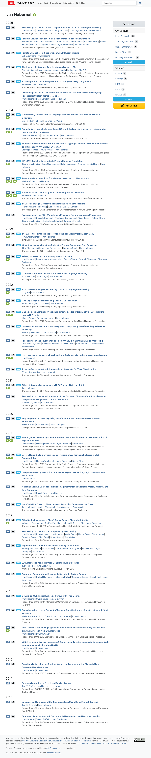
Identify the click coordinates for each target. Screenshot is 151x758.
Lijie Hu (25, 121)
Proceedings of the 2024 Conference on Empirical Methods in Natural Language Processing (64, 209)
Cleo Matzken (28, 276)
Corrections (56, 2)
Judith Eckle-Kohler (47, 616)
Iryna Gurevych (49, 44)
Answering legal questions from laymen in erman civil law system (55, 178)
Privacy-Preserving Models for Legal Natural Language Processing (55, 289)
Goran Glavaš (62, 41)
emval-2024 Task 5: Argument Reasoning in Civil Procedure (53, 192)
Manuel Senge (28, 318)
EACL (117, 89)
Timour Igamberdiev (78, 30)
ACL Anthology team (54, 748)
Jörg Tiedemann (58, 99)
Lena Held (26, 84)
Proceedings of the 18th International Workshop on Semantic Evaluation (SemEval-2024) (62, 198)
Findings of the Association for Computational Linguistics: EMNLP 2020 (54, 427)
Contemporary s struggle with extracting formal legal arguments (56, 81)
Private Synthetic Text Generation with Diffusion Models (50, 53)
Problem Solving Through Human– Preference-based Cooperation (56, 38)
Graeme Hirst (88, 548)
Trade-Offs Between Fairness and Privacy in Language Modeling (54, 273)
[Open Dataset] (7, 458)
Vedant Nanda (59, 70)
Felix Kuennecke (68, 164)
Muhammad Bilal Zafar (77, 70)
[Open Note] (11, 181)
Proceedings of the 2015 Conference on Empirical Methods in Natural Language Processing (63, 673)
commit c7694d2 (54, 753)
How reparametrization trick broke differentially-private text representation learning (64, 355)
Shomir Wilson (95, 30)
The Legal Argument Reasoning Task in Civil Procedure (49, 300)
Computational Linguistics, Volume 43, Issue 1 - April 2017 (48, 569)
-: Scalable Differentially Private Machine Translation (52, 161)
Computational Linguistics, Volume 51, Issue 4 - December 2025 (51, 47)
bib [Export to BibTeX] (13, 27)
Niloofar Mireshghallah (52, 221)
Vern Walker (69, 537)
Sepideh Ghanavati (44, 30)
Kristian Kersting (91, 41)
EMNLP (118, 73)
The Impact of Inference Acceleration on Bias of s (49, 67)
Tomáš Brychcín (29, 705)
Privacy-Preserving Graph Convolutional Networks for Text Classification (59, 369)
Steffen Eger (42, 276)
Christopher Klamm (79, 577)
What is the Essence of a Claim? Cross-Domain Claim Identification (55, 520)
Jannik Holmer (93, 164)
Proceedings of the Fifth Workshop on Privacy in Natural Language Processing (61, 215)
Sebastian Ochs (29, 56)
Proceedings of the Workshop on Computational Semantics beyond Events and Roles (60, 481)
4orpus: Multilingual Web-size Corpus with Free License (51, 596)
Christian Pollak (63, 577)
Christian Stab (78, 523)
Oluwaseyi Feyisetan (72, 221)
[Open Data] (11, 132)
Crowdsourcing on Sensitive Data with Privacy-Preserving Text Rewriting (59, 245)
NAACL (118, 94)
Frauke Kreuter (46, 149)
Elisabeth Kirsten (29, 70)
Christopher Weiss (30, 149)
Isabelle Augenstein (31, 402)
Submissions (69, 2)
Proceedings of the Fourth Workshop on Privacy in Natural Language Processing (62, 340)
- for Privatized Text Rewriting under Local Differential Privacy (58, 234)
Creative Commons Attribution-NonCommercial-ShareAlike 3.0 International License (56, 741)
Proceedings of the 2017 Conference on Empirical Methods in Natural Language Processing (63, 526)
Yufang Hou (75, 548)
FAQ (46, 2)
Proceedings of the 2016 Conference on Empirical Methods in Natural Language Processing (63, 637)
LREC (117, 84)
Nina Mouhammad (30, 248)
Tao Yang (42, 206)
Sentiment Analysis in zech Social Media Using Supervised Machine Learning (61, 716)
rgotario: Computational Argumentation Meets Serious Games (54, 574)
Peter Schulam (42, 99)
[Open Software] (7, 132)
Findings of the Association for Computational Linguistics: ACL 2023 (53, 240)
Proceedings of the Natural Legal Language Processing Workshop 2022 (54, 295)
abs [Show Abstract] (18, 38)
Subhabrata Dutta (30, 41)
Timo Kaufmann (47, 41)
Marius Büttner (28, 181)
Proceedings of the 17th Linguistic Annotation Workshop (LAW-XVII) (53, 251)
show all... (129, 62)
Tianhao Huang (29, 206)
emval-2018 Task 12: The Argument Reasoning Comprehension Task (57, 504)
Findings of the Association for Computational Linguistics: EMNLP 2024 (54, 138)
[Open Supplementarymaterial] (7, 195)
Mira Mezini (35, 44)
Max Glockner (28, 424)
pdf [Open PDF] (8, 27)
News (40, 2)
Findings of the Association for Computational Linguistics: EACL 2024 (53, 124)
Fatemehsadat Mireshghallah (49, 259)
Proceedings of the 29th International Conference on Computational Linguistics (57, 335)
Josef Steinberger (59, 719)
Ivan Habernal (28, 30)
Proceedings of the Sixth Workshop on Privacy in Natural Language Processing (61, 27)
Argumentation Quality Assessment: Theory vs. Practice (50, 545)
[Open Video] (8, 117)
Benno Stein (78, 443)
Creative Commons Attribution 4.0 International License (103, 743)
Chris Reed (44, 537)
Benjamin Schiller (71, 248)
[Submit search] (140, 3)
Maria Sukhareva (29, 616)
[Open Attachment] (7, 523)
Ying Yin (26, 292)
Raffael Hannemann (45, 577)
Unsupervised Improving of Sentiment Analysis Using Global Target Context (60, 702)
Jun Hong (55, 686)
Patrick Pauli (41, 493)
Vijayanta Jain (61, 30)
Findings (119, 78)
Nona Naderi (48, 548)
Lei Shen (48, 121)
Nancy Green (84, 534)
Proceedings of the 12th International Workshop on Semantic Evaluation (54, 510)
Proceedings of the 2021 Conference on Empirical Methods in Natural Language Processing (63, 391)
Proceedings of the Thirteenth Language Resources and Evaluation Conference (58, 375)
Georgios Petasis (29, 537)
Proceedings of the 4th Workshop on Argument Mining (49, 531)
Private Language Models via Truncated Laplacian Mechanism (53, 203)
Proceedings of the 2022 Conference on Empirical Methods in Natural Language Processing (63, 321)
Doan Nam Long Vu (31, 135)
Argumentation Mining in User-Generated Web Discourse (50, 563)
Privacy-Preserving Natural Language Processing (47, 256)
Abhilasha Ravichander (65, 218)
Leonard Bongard (30, 303)
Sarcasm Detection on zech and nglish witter (46, 683)
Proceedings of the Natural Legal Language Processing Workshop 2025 (54, 87)
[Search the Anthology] (119, 3)
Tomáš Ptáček (28, 686)
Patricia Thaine (98, 218)
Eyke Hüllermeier (65, 44)
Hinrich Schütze (81, 44)
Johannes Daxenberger (51, 248)
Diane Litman (98, 534)
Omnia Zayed (42, 599)
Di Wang (58, 121)
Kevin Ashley (58, 534)
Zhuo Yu (81, 164)
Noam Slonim (56, 537)
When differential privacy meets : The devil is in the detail (53, 385)
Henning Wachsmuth (45, 443)
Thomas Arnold (49, 332)
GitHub (80, 3)
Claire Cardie (71, 534)
